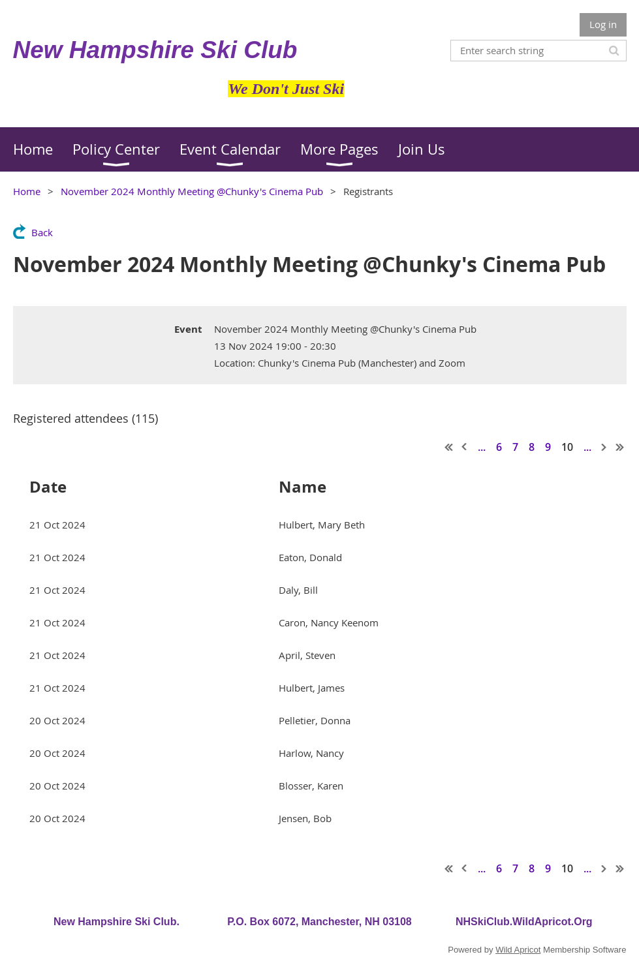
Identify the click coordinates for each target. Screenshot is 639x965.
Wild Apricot (517, 950)
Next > (604, 446)
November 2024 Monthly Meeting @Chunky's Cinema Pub (192, 191)
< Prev (464, 446)
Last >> (620, 446)
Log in (603, 24)
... (482, 446)
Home (26, 191)
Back (42, 232)
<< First (449, 446)
